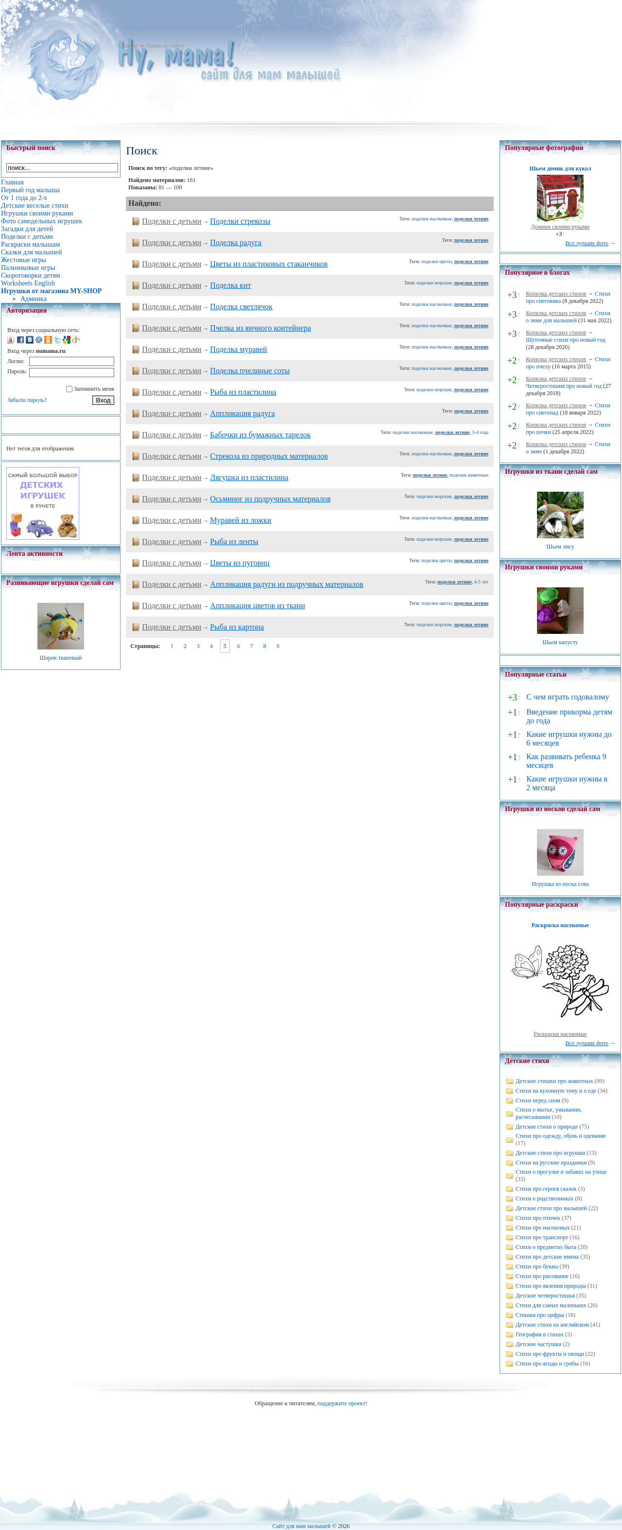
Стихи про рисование (542, 1276)
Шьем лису (560, 546)
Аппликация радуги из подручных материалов (286, 584)
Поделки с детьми (171, 221)
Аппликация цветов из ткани (257, 605)
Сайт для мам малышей (301, 1526)
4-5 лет (481, 581)
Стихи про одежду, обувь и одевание (561, 1135)
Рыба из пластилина (243, 392)
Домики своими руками (560, 226)
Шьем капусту (560, 642)
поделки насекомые (432, 218)
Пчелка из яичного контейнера (260, 328)
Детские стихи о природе (547, 1126)
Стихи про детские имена (547, 1256)
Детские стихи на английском (552, 1324)
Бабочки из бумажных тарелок (260, 435)
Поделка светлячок (241, 306)
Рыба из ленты (234, 541)
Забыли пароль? (27, 400)
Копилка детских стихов (556, 293)
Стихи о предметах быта (546, 1247)
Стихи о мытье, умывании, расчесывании (549, 1113)
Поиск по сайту (165, 45)
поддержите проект (341, 1403)
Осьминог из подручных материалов (270, 499)
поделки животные (468, 475)
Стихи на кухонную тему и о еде (556, 1090)
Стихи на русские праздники (551, 1162)
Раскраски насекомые (560, 1034)
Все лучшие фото (586, 243)
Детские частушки (538, 1344)
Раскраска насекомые (560, 925)
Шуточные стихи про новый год (565, 339)
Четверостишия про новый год (564, 385)
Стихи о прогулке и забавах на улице (561, 1171)
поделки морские (434, 282)
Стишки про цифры (540, 1315)
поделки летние (471, 218)
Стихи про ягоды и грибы (547, 1363)
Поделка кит (230, 285)
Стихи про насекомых (543, 1227)
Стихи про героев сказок (546, 1188)
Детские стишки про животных (554, 1081)
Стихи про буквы (537, 1266)
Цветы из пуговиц (239, 563)
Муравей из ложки (240, 520)
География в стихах (540, 1334)
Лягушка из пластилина (249, 477)
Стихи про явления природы (551, 1285)
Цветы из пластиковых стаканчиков (269, 264)
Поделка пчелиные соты (250, 370)
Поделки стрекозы (240, 221)
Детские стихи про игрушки (550, 1152)
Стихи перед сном (538, 1100)
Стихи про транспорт (542, 1237)
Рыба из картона (237, 627)
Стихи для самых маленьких (551, 1305)
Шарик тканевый (60, 657)
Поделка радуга (235, 242)
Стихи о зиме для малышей (568, 317)
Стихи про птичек (538, 1217)
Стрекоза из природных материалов (269, 456)
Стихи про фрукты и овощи (550, 1353)
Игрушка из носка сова (560, 884)
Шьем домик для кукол (560, 168)
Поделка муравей (238, 349)
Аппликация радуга (242, 413)
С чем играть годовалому (567, 697)
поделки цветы (436, 261)
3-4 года (480, 432)
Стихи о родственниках (544, 1198)
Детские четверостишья (545, 1295)
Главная (127, 45)
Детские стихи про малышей (551, 1208)
